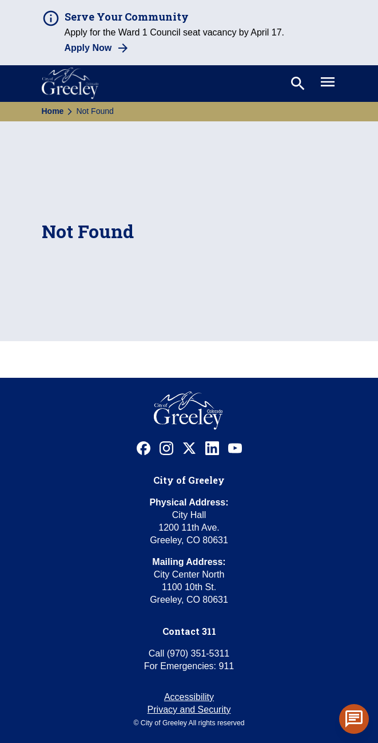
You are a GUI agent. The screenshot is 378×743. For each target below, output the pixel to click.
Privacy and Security (189, 709)
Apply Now (88, 48)
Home (53, 111)
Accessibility (189, 697)
